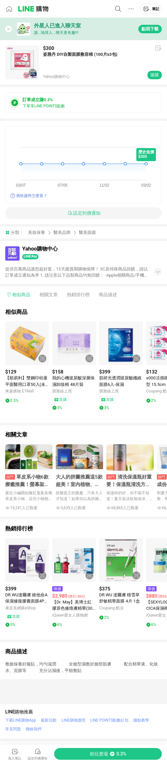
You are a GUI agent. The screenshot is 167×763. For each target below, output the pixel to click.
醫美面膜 (87, 232)
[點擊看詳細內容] (27, 343)
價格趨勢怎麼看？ (31, 195)
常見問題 (13, 729)
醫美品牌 (61, 232)
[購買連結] (108, 754)
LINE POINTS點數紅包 (109, 720)
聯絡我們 (33, 729)
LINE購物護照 (73, 720)
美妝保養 (36, 232)
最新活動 (48, 720)
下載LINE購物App (20, 720)
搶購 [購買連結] (154, 74)
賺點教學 (141, 720)
